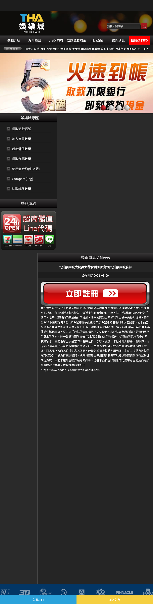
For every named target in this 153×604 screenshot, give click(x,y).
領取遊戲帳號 (21, 128)
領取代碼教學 (21, 158)
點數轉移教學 (21, 188)
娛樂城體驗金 (99, 317)
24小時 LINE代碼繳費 (37, 228)
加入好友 (114, 600)
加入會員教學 (21, 138)
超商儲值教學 (21, 148)
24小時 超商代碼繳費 (37, 219)
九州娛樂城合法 (50, 308)
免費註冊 (38, 600)
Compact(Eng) (22, 178)
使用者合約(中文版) (26, 168)
